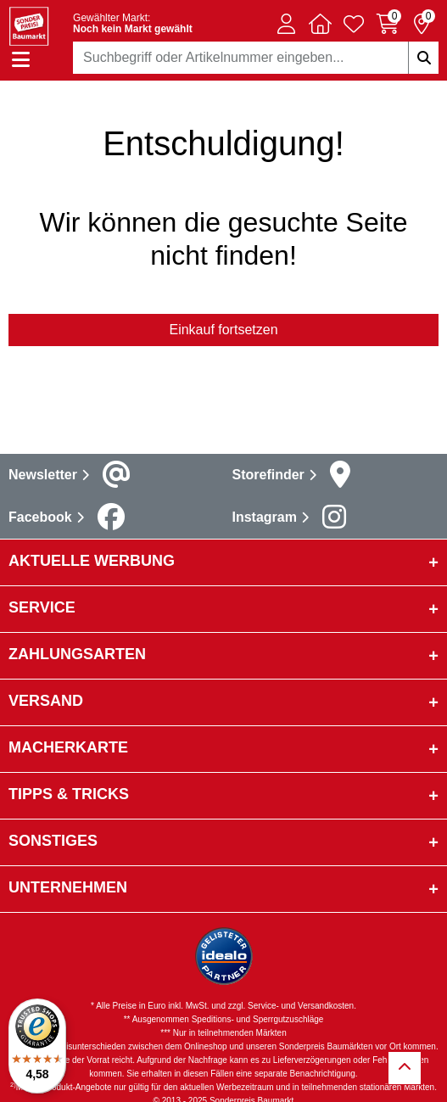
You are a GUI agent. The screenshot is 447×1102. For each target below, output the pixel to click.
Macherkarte (68, 747)
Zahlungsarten (77, 654)
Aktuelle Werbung (91, 560)
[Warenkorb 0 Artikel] (388, 24)
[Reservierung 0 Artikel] (422, 24)
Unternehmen (67, 887)
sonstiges (53, 840)
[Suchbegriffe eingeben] (423, 58)
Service (41, 607)
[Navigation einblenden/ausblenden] (20, 60)
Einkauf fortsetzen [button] (223, 329)
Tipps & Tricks (68, 794)
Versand (45, 700)
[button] (286, 24)
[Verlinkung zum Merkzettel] (354, 24)
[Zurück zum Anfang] (405, 1068)
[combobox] (256, 58)
